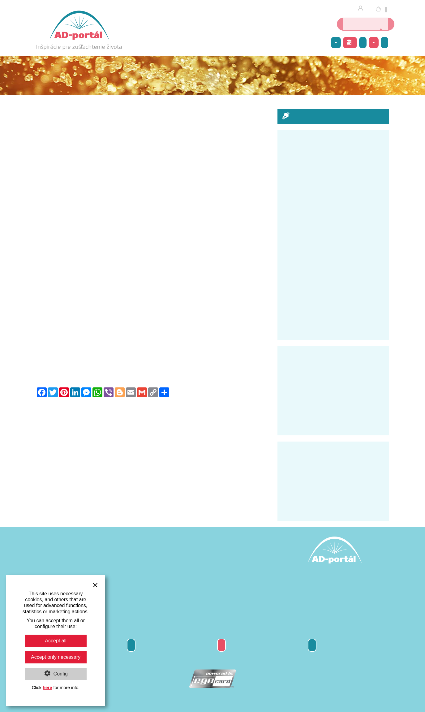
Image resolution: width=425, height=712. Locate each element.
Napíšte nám (384, 42)
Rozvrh (349, 42)
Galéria (363, 42)
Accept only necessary (55, 657)
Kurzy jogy (365, 24)
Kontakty (312, 645)
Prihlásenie (362, 9)
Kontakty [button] (373, 42)
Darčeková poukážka (221, 645)
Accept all (55, 640)
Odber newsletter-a (131, 645)
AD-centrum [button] (336, 42)
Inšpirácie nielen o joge (380, 24)
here (47, 687)
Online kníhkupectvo (350, 24)
